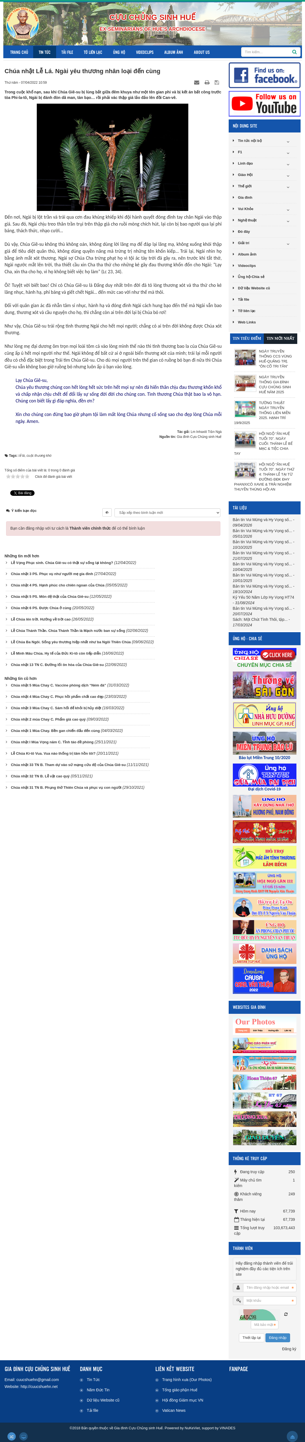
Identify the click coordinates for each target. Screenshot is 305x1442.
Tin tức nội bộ (250, 141)
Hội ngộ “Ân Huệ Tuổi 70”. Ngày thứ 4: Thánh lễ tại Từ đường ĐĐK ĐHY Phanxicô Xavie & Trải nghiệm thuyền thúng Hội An (264, 476)
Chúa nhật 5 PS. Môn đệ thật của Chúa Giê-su (49, 596)
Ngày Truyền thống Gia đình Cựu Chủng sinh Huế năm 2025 (275, 384)
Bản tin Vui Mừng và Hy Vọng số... (262, 519)
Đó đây (244, 231)
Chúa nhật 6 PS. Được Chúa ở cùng (41, 608)
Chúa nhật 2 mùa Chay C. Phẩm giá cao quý (48, 719)
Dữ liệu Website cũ (254, 288)
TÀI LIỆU (240, 507)
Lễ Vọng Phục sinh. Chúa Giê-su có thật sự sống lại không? (62, 563)
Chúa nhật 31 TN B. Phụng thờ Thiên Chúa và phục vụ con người (66, 787)
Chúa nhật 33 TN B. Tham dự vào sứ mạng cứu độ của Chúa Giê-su (68, 765)
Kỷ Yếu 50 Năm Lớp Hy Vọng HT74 (263, 597)
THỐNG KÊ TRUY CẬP (250, 1158)
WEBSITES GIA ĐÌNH (249, 1007)
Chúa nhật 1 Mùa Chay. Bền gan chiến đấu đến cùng (55, 731)
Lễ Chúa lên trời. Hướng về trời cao (41, 619)
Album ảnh (173, 52)
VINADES (227, 1428)
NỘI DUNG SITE (245, 125)
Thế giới (245, 186)
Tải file (67, 52)
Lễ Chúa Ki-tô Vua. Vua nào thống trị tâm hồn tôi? (53, 753)
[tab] (247, 338)
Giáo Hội (245, 175)
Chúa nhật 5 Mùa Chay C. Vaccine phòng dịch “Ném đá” (58, 685)
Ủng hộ (119, 52)
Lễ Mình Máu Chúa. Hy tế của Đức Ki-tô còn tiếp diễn (56, 653)
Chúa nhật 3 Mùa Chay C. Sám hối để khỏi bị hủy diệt (56, 708)
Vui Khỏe (245, 209)
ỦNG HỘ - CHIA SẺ (247, 638)
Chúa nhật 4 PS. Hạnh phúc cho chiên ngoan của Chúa (57, 585)
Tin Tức (45, 52)
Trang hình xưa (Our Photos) (187, 1379)
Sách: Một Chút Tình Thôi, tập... (260, 619)
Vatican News (174, 1410)
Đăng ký (289, 1349)
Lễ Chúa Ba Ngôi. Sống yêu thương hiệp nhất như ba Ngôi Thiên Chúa (71, 642)
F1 (240, 152)
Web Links (247, 322)
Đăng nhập (277, 1338)
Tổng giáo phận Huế (180, 1390)
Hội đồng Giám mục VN (183, 1400)
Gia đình (245, 197)
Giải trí (243, 243)
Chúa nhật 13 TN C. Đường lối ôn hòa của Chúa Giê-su (57, 665)
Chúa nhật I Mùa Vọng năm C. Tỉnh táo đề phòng (52, 742)
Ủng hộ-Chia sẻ (251, 277)
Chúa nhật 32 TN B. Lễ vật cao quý (40, 776)
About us (202, 52)
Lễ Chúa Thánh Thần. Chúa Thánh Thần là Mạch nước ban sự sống (68, 631)
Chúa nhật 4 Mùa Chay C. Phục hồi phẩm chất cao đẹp (57, 697)
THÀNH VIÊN (242, 1248)
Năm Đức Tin (98, 1390)
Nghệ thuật (247, 220)
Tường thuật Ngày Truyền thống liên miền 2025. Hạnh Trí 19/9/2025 (262, 413)
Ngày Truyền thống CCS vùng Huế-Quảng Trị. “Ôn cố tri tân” (275, 358)
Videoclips (144, 52)
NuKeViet (192, 1428)
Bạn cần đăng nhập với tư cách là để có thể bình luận (78, 528)
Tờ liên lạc (93, 52)
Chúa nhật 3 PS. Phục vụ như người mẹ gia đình (52, 574)
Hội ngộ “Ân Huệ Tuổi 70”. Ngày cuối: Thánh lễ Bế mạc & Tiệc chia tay (263, 444)
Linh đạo (245, 163)
